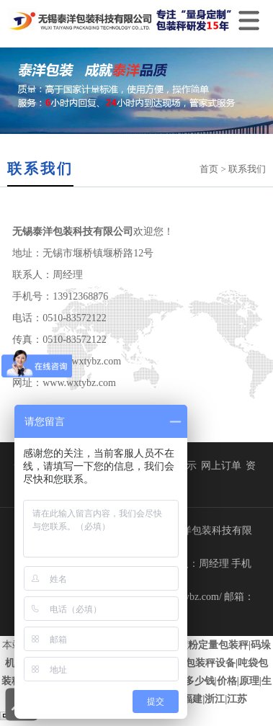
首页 (209, 168)
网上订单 (221, 465)
